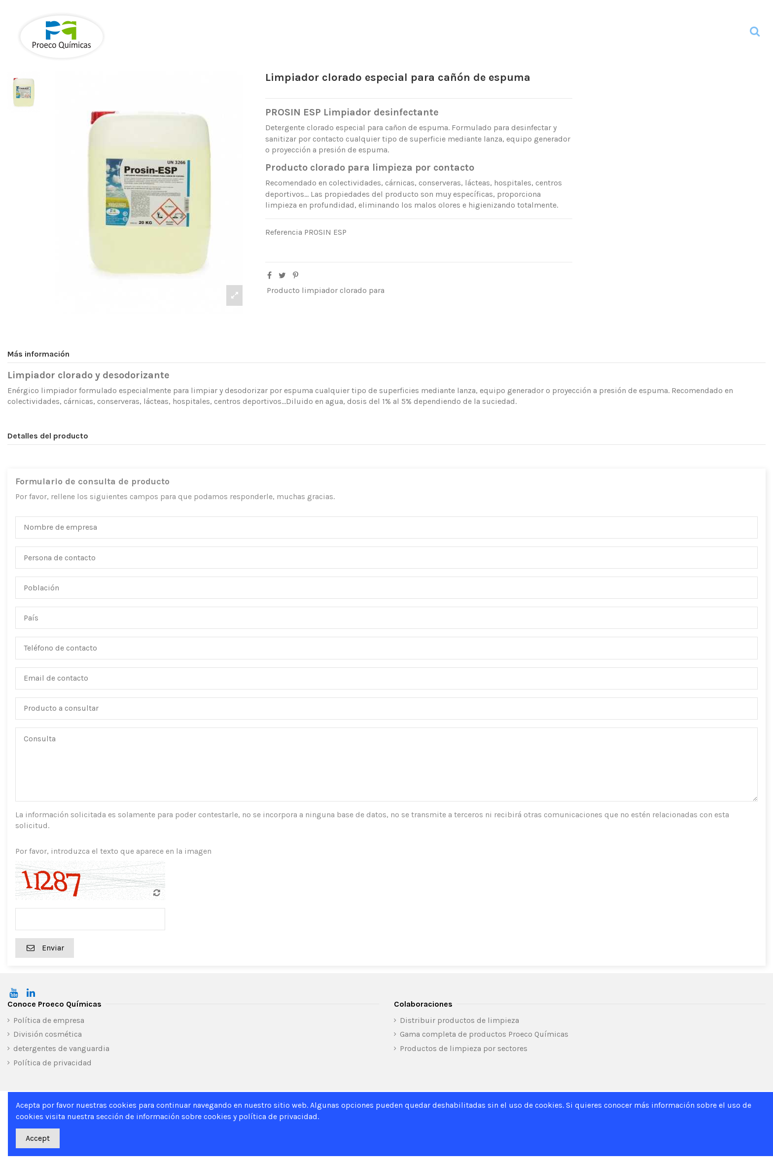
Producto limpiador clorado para (326, 290)
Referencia (283, 232)
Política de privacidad (52, 1062)
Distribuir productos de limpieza (459, 1020)
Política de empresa (48, 1020)
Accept (38, 1138)
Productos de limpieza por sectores (463, 1048)
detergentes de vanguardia (61, 1048)
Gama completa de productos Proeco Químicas (484, 1034)
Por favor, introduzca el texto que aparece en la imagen (113, 851)
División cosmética (47, 1034)
